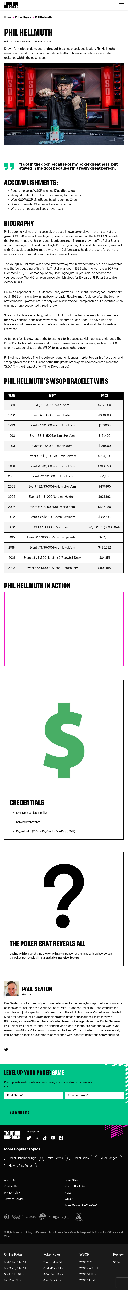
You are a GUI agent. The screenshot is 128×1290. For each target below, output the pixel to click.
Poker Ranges (109, 1158)
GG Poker (118, 1262)
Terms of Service (14, 1199)
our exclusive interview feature (60, 957)
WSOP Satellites (88, 1274)
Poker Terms (55, 1158)
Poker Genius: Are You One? (81, 1205)
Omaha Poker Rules (53, 1268)
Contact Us (10, 1186)
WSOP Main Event (89, 1268)
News (68, 1192)
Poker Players (23, 17)
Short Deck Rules (52, 1280)
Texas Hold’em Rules (54, 1262)
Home (7, 17)
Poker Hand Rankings (22, 1158)
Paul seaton (37, 989)
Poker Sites (71, 1180)
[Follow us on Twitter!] (29, 1138)
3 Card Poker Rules (53, 1274)
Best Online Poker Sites (16, 1262)
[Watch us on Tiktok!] (45, 1138)
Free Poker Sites (12, 1280)
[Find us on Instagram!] (37, 1138)
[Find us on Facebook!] (61, 1138)
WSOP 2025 (86, 1262)
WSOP (69, 1199)
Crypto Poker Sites (14, 1274)
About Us (9, 1180)
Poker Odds (81, 1158)
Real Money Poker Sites (16, 1268)
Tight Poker (11, 5)
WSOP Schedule (88, 1280)
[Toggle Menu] (121, 5)
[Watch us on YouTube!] (53, 1138)
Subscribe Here (19, 1112)
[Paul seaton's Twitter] (6, 1050)
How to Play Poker (75, 1186)
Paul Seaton (23, 41)
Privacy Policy (12, 1192)
